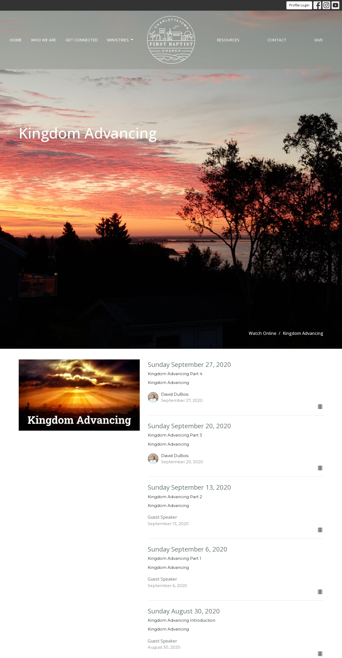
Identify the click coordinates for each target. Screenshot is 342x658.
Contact (276, 39)
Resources (228, 39)
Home (16, 39)
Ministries (120, 40)
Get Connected (81, 39)
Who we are (43, 39)
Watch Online (262, 333)
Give (318, 39)
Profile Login (299, 5)
